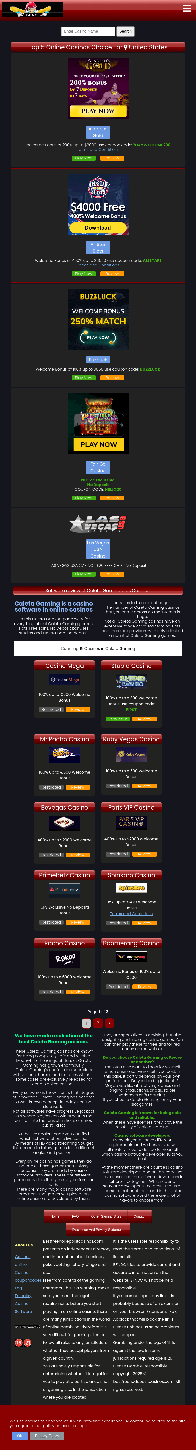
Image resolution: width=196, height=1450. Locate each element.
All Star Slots (98, 247)
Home (54, 1216)
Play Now (83, 158)
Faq (18, 1288)
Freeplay (23, 1296)
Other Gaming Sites (106, 1216)
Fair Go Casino (98, 467)
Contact (139, 1216)
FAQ (75, 1216)
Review (112, 158)
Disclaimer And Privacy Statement (98, 1230)
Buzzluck (98, 360)
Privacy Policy (47, 1436)
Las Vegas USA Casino (98, 549)
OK (20, 1436)
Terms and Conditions (98, 149)
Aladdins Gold (97, 132)
